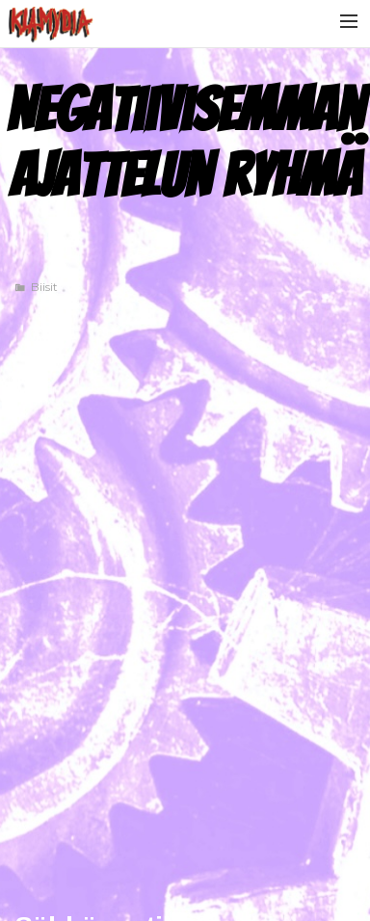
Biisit (44, 286)
